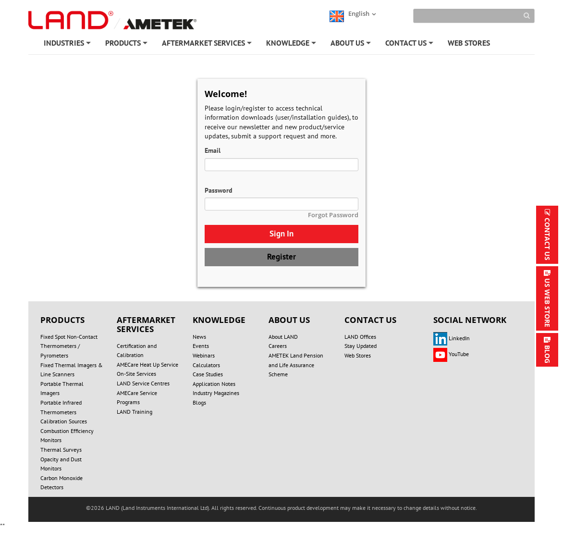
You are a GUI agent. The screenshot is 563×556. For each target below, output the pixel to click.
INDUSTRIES (68, 44)
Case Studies (208, 374)
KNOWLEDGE (292, 44)
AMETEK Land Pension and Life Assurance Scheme (296, 365)
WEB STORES (469, 43)
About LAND (283, 336)
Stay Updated (360, 345)
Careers (278, 345)
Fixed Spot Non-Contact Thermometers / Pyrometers (69, 346)
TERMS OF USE (430, 510)
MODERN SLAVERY (122, 519)
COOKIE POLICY (367, 510)
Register (281, 256)
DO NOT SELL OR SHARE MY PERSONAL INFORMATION (186, 510)
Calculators (206, 365)
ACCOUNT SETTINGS (310, 519)
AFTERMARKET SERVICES (207, 44)
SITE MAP (181, 519)
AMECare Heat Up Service (147, 364)
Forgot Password (333, 214)
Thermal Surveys (61, 449)
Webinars (204, 355)
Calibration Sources (63, 421)
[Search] (474, 16)
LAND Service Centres (143, 383)
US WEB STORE (547, 302)
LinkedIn (451, 338)
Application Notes (214, 383)
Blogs (199, 402)
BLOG (547, 354)
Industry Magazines (216, 392)
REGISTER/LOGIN (238, 519)
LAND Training (134, 411)
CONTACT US (410, 44)
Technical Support (441, 519)
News (199, 336)
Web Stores (357, 355)
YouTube (451, 354)
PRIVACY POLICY (303, 510)
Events (201, 345)
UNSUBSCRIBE (377, 519)
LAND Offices (360, 336)
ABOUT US (351, 44)
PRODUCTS (127, 44)
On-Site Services (136, 373)
